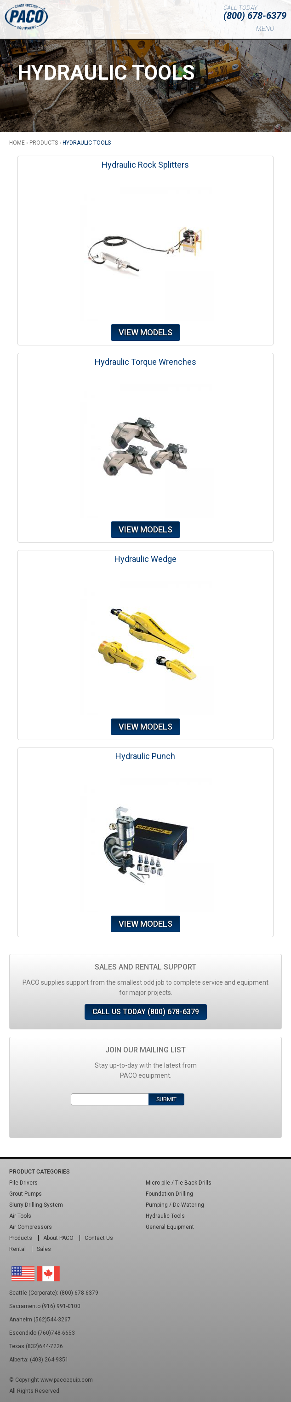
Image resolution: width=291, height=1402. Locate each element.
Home (17, 143)
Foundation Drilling (169, 1194)
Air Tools (20, 1216)
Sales (44, 1249)
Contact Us (99, 1238)
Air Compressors (30, 1227)
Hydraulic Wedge (145, 559)
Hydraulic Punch (145, 756)
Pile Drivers (23, 1183)
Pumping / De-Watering (175, 1205)
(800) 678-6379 (254, 15)
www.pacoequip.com (66, 1380)
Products (43, 143)
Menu (265, 28)
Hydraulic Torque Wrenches (145, 362)
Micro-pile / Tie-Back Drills (178, 1183)
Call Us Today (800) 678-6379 (145, 1011)
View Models (145, 332)
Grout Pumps (25, 1194)
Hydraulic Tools (165, 1216)
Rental (17, 1249)
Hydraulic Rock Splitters (145, 164)
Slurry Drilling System (36, 1205)
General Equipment (170, 1227)
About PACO (58, 1238)
